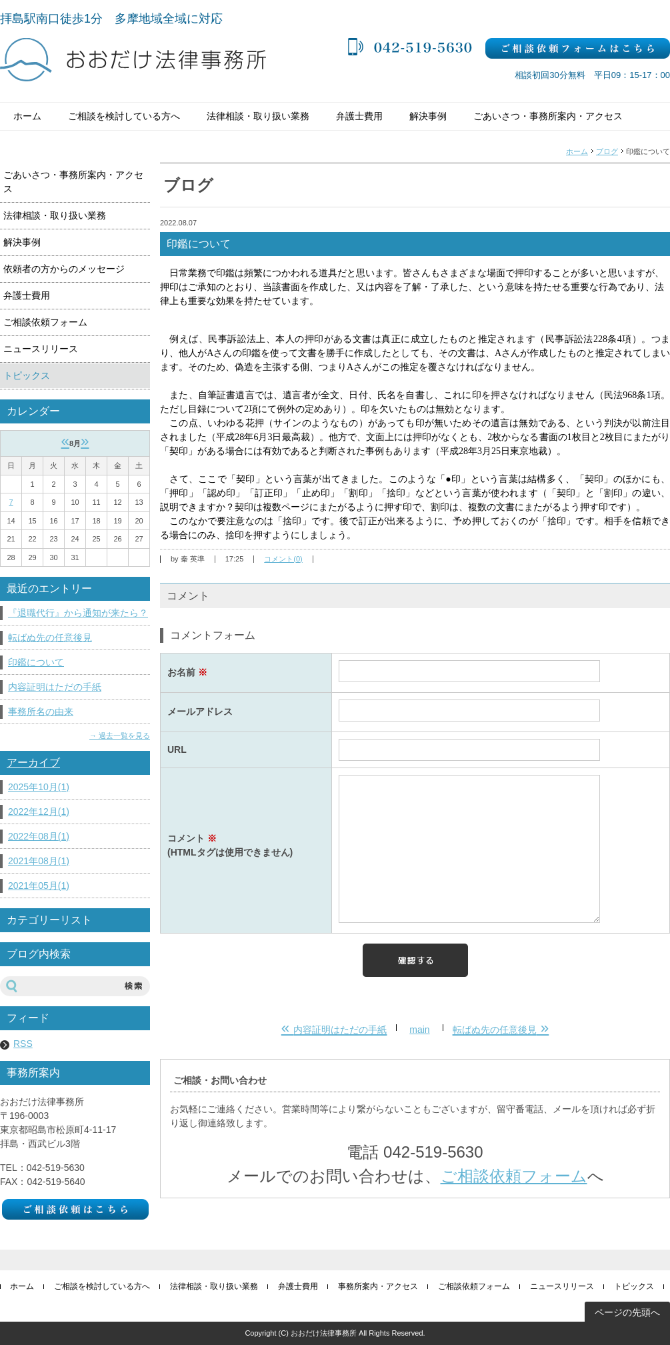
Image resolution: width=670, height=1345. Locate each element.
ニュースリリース (40, 348)
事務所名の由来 (40, 711)
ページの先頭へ (627, 1312)
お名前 (187, 672)
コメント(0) (283, 559)
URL (177, 749)
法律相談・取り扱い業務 (258, 116)
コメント (246, 846)
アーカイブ (33, 762)
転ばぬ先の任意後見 (50, 637)
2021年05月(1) (38, 885)
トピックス (26, 375)
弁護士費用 (359, 116)
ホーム (27, 116)
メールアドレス (200, 711)
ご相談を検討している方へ (124, 116)
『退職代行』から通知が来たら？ (78, 612)
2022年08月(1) (38, 836)
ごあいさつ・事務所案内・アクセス (548, 116)
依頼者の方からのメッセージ (64, 268)
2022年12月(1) (38, 811)
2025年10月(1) (38, 787)
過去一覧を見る (124, 736)
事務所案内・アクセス (378, 1286)
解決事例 (428, 116)
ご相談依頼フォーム (514, 1176)
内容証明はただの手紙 (54, 687)
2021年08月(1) (38, 861)
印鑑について (36, 662)
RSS (23, 1043)
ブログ (607, 151)
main (419, 1029)
